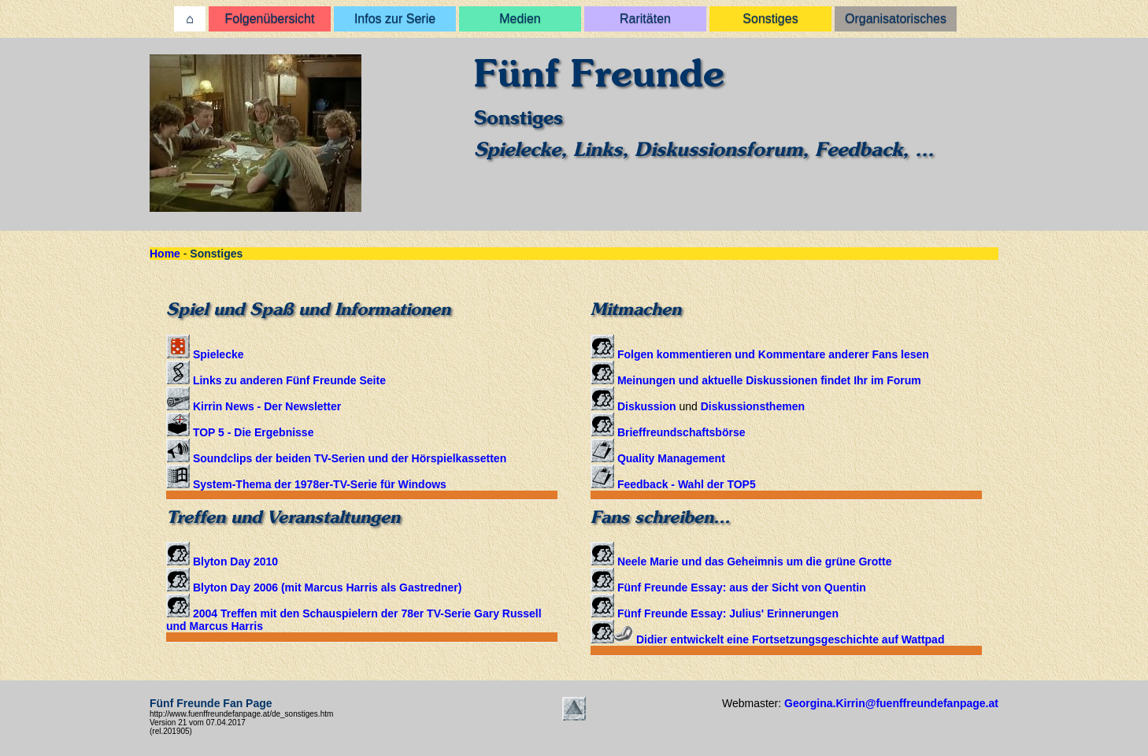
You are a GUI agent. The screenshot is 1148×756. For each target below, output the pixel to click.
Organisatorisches (895, 18)
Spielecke (205, 354)
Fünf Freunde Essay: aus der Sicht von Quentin (728, 587)
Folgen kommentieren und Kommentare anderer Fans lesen (760, 354)
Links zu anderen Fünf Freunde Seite (276, 380)
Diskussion (633, 406)
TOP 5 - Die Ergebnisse (239, 432)
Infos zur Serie (394, 18)
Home (165, 253)
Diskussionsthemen (753, 406)
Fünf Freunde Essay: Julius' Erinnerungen (715, 613)
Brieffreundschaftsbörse (668, 432)
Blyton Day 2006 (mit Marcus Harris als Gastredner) (313, 587)
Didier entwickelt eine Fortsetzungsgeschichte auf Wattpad (767, 639)
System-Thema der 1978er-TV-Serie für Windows (306, 484)
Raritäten (645, 18)
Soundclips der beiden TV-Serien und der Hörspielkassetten (336, 458)
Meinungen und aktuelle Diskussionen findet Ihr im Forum (756, 380)
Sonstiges (770, 18)
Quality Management (658, 458)
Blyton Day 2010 (222, 561)
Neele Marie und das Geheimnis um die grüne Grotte (741, 561)
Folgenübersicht (270, 18)
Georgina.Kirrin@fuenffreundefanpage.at (891, 703)
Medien (519, 18)
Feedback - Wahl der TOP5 (673, 484)
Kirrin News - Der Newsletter (253, 406)
